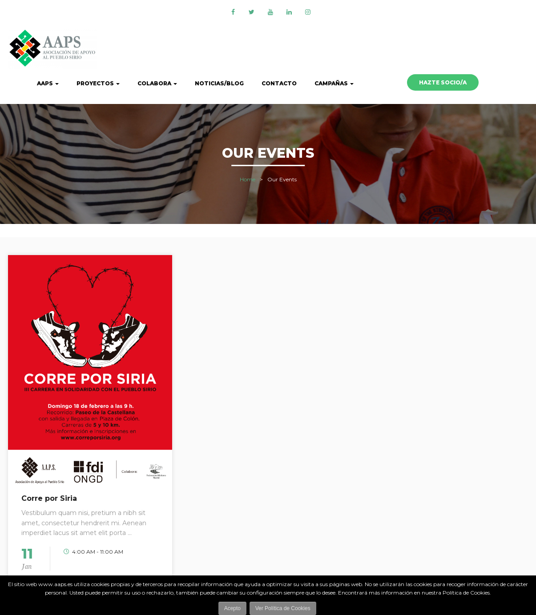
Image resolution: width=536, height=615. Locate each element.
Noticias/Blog (219, 83)
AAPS (48, 83)
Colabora (157, 83)
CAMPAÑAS (334, 83)
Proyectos (98, 83)
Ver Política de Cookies (282, 608)
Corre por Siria (49, 498)
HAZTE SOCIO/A (443, 82)
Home (247, 179)
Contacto (279, 83)
